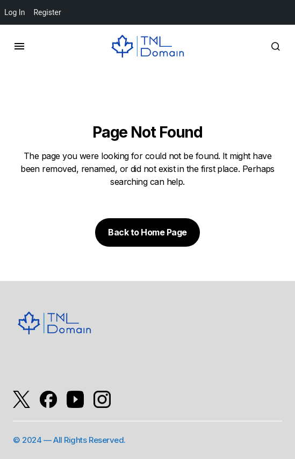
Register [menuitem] (47, 12)
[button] (19, 46)
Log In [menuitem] (14, 12)
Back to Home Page (147, 232)
